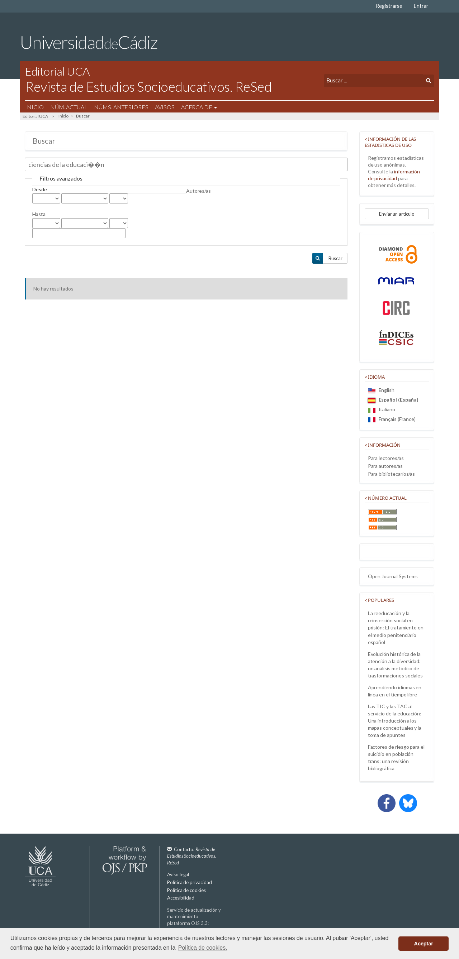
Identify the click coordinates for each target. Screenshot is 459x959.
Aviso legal (178, 874)
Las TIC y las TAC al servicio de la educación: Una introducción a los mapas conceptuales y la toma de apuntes (395, 720)
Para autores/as (385, 466)
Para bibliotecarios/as (391, 474)
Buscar (335, 258)
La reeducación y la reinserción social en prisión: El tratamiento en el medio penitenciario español (395, 627)
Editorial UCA (35, 116)
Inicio (34, 107)
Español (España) (393, 400)
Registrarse (389, 6)
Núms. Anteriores (121, 107)
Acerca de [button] (199, 107)
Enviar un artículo (397, 214)
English (381, 390)
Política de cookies (186, 890)
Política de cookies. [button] (202, 948)
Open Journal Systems (393, 576)
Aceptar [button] (423, 943)
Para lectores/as (386, 458)
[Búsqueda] (373, 80)
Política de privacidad (189, 882)
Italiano (381, 409)
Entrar (421, 6)
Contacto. (191, 856)
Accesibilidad (180, 898)
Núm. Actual (68, 107)
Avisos (165, 107)
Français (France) (392, 419)
